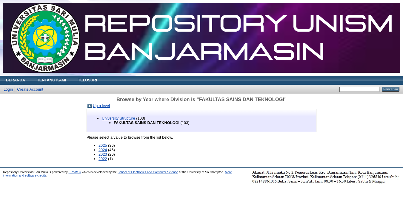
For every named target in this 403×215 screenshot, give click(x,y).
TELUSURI (87, 80)
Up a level (101, 105)
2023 (103, 154)
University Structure (118, 118)
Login (8, 89)
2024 (103, 150)
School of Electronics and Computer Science (148, 172)
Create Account (30, 89)
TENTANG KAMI (51, 80)
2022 (103, 159)
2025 (103, 145)
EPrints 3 (75, 172)
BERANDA (15, 80)
